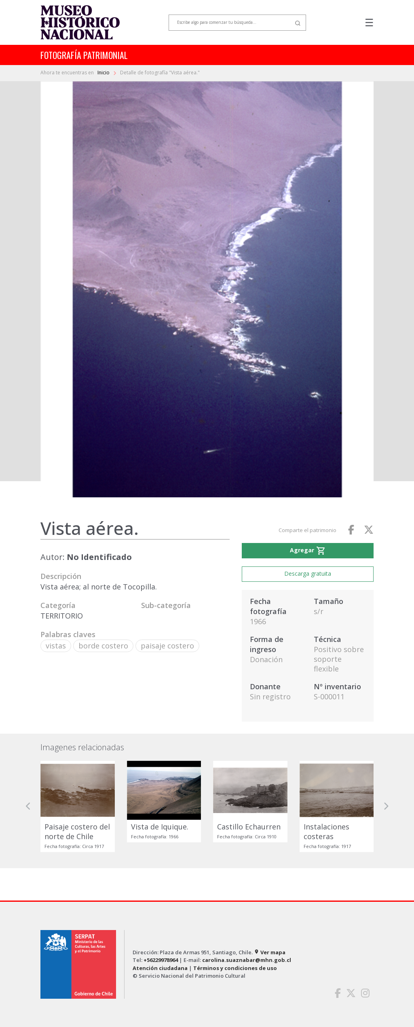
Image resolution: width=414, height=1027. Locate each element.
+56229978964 (161, 960)
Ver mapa (269, 952)
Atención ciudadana (160, 968)
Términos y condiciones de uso (235, 968)
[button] (28, 806)
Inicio (104, 72)
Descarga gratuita (307, 573)
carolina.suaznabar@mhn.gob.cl (246, 960)
